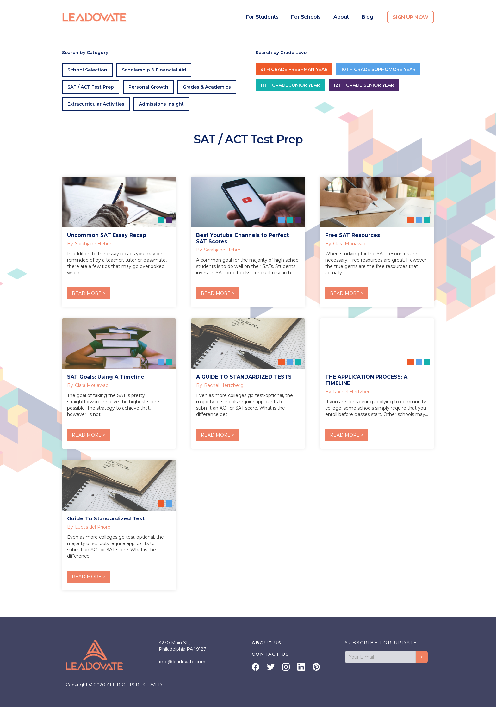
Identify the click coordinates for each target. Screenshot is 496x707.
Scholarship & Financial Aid (154, 70)
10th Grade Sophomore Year (378, 69)
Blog (367, 17)
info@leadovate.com (182, 662)
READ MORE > (88, 293)
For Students (262, 17)
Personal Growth (148, 87)
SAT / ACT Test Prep (90, 87)
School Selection (87, 70)
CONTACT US (270, 654)
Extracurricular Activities (95, 104)
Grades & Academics (207, 87)
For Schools (306, 17)
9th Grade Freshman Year (294, 69)
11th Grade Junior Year (290, 85)
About (341, 17)
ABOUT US (267, 643)
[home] (94, 17)
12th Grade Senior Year (363, 85)
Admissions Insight (161, 104)
